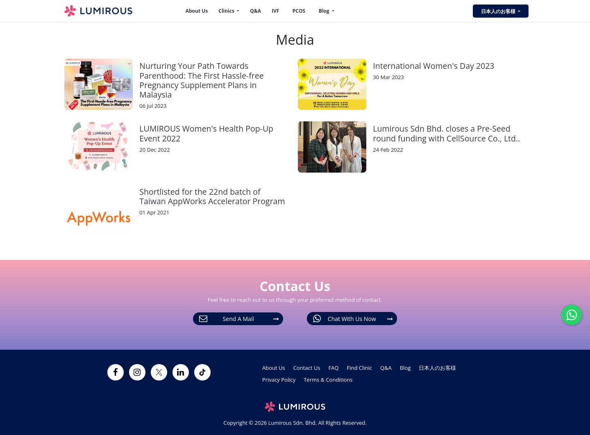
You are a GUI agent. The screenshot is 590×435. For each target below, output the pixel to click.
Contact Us (306, 367)
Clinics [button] (227, 10)
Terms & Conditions (328, 379)
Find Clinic (359, 367)
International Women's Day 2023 (433, 65)
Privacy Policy (278, 379)
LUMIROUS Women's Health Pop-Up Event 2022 (206, 133)
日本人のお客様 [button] (499, 11)
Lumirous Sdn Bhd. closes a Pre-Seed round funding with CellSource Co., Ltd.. (446, 133)
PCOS (299, 10)
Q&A (255, 10)
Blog (405, 367)
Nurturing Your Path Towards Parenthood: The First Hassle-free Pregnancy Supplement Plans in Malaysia (201, 80)
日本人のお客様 (437, 367)
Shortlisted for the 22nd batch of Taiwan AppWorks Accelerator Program (212, 196)
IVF (275, 10)
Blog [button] (325, 10)
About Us (197, 10)
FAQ (333, 367)
